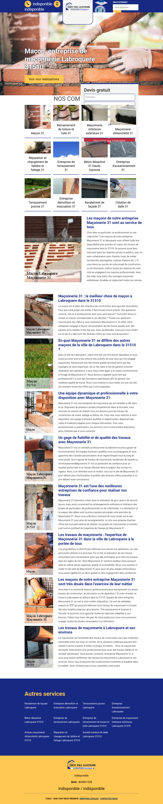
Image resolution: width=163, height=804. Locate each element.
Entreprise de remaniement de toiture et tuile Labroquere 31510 (96, 722)
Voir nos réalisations (44, 79)
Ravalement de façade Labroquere (36, 705)
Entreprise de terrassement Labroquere (67, 720)
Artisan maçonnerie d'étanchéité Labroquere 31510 (37, 736)
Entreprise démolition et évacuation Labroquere (66, 705)
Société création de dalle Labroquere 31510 (95, 734)
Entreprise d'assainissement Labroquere (121, 707)
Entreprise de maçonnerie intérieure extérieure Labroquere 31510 (125, 722)
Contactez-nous (109, 799)
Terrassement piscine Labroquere (94, 705)
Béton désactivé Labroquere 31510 (34, 720)
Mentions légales (89, 799)
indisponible (38, 4)
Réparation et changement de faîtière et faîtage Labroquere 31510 (67, 736)
